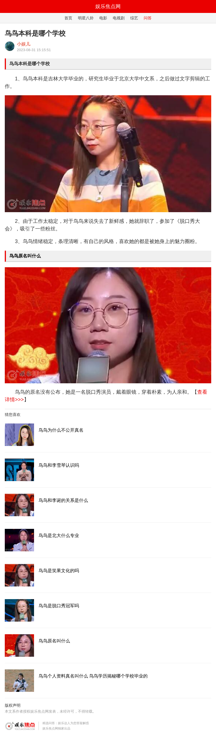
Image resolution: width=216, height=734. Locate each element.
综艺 (134, 18)
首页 (68, 18)
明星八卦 (86, 18)
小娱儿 (23, 44)
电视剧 (119, 18)
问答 (148, 18)
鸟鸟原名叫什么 (25, 255)
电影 (103, 18)
